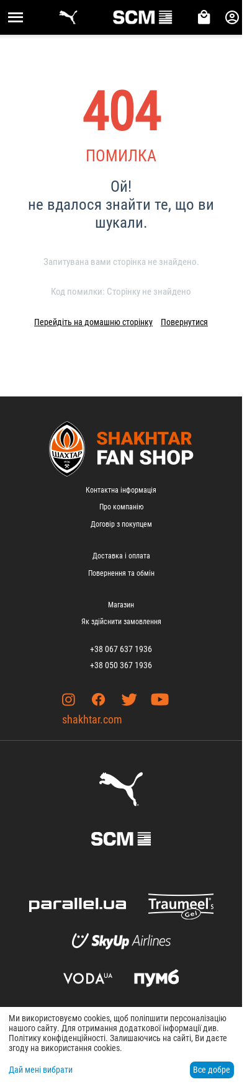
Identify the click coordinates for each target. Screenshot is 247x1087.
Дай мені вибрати (41, 1070)
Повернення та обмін (121, 573)
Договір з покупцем (121, 524)
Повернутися (184, 322)
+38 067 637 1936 (121, 649)
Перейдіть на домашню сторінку (93, 322)
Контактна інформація (121, 490)
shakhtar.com (92, 719)
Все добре (211, 1070)
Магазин (121, 605)
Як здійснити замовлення (121, 621)
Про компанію (121, 507)
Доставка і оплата (121, 556)
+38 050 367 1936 (121, 665)
